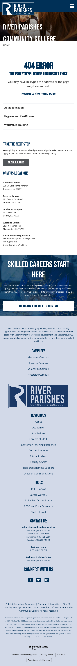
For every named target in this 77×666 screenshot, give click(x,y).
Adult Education (14, 107)
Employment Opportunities (18, 607)
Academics (38, 427)
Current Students (38, 450)
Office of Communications (38, 473)
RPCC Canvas (38, 489)
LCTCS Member (42, 607)
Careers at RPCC (38, 439)
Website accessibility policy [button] (24, 655)
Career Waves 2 (38, 494)
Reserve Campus (38, 363)
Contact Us (38, 521)
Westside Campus (38, 374)
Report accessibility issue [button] (39, 660)
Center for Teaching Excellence (38, 444)
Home (6, 45)
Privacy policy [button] (47, 655)
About (38, 421)
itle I (66, 604)
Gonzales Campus (38, 357)
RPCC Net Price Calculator (38, 506)
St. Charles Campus (39, 369)
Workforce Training (16, 125)
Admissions (38, 433)
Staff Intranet (38, 512)
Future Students (38, 456)
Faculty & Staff (38, 462)
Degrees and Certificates (19, 116)
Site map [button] (60, 655)
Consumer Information (49, 604)
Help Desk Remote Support (38, 467)
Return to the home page (38, 93)
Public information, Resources (20, 604)
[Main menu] (72, 6)
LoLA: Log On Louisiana (38, 500)
